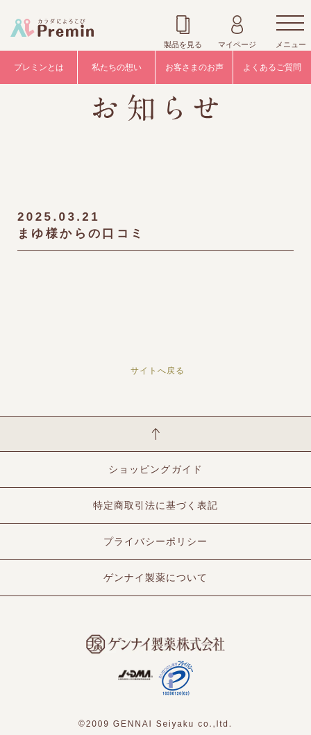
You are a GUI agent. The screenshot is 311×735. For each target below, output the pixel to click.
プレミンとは (39, 67)
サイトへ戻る (158, 370)
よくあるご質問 (272, 67)
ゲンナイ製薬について (155, 577)
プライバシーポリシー (155, 541)
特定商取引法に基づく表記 (155, 505)
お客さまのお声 (194, 67)
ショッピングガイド (155, 469)
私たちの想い (117, 67)
